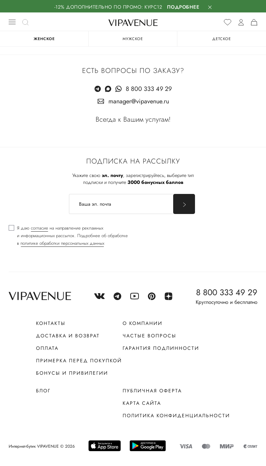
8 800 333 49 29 (149, 89)
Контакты (50, 323)
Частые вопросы (149, 335)
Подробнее (183, 6)
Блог (43, 390)
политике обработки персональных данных (62, 243)
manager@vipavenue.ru (138, 101)
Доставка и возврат (68, 335)
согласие (39, 228)
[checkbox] (68, 235)
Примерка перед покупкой (79, 360)
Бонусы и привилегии (72, 373)
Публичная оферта (152, 390)
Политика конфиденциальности (176, 415)
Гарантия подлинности (161, 348)
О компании (142, 323)
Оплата (47, 348)
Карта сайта (142, 403)
